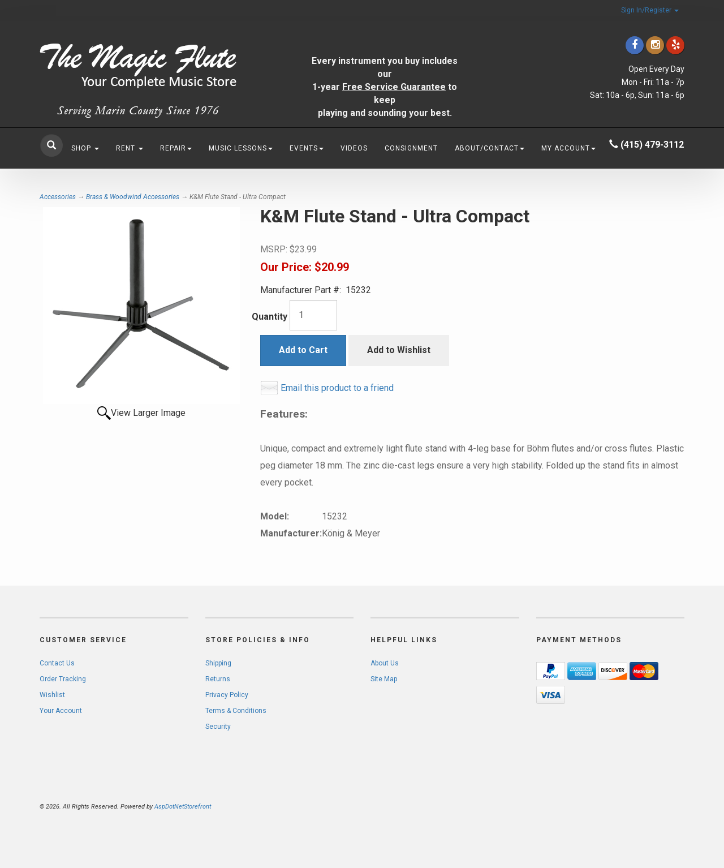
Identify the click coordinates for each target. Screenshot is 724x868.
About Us (384, 663)
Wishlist (52, 695)
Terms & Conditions (235, 711)
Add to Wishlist (398, 350)
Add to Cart (303, 350)
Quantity (269, 316)
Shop (85, 148)
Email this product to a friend (337, 388)
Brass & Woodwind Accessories (132, 197)
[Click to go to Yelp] (675, 45)
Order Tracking (63, 679)
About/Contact (489, 148)
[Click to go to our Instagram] (655, 45)
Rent (129, 148)
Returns (217, 679)
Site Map (383, 679)
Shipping (218, 663)
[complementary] (642, 806)
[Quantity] (313, 315)
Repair (176, 148)
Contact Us (57, 663)
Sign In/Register (650, 10)
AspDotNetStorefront (182, 806)
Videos (354, 148)
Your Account (61, 711)
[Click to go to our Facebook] (635, 45)
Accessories (58, 197)
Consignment (411, 148)
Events (307, 148)
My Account (568, 148)
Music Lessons (241, 148)
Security (218, 727)
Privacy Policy (226, 695)
